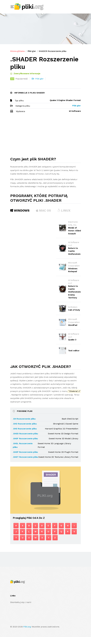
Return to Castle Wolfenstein (74, 251)
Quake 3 (72, 339)
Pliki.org (27, 626)
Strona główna (17, 51)
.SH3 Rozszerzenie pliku (25, 428)
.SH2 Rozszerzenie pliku (25, 423)
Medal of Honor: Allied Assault (74, 230)
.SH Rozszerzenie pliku (24, 419)
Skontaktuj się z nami (20, 602)
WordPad (72, 325)
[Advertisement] (45, 136)
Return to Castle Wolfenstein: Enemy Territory (74, 292)
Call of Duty (74, 310)
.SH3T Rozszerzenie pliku (25, 457)
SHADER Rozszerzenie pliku (52, 51)
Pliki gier (32, 51)
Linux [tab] (63, 210)
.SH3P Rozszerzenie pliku (25, 452)
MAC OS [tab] (43, 210)
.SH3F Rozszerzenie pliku (25, 438)
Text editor (73, 350)
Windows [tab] (19, 210)
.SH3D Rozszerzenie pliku (25, 433)
